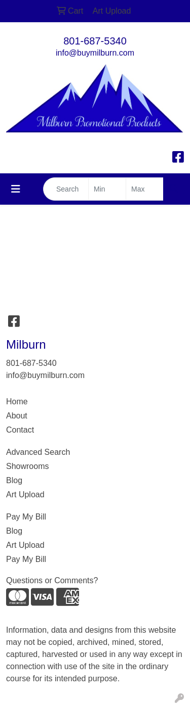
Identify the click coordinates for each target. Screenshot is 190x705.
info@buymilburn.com (95, 53)
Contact (20, 430)
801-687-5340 (95, 40)
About (16, 415)
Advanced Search (38, 452)
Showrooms (27, 466)
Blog (14, 480)
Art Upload (25, 494)
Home (17, 401)
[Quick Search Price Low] (107, 189)
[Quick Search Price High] (145, 189)
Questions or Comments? (52, 580)
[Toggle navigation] (15, 189)
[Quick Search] (66, 189)
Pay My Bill (26, 516)
